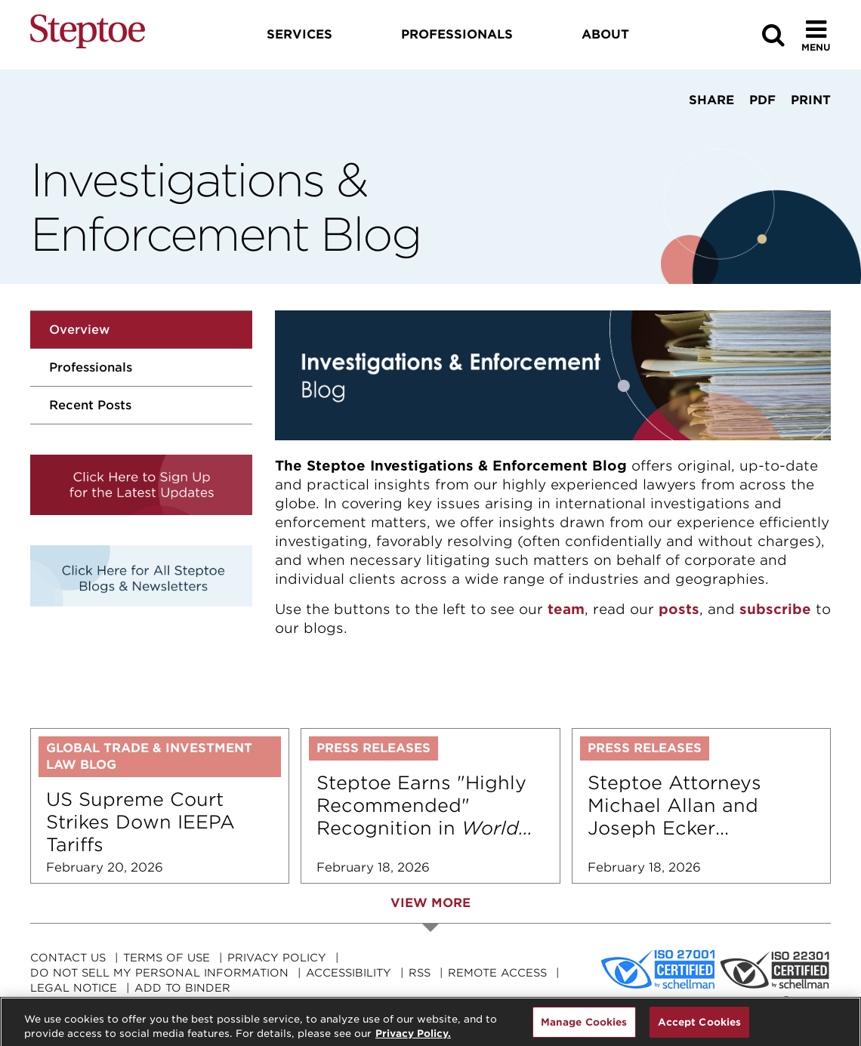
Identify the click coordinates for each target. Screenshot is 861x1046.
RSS (419, 973)
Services (299, 34)
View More (430, 903)
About (605, 34)
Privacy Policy (276, 958)
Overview (79, 329)
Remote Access (497, 973)
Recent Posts (90, 405)
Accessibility (348, 973)
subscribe (775, 609)
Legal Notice (73, 988)
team (566, 609)
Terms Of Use (166, 958)
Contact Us (68, 958)
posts (679, 609)
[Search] (773, 35)
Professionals (90, 367)
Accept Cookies (700, 1029)
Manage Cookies (584, 1029)
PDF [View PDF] (762, 100)
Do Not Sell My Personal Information (159, 973)
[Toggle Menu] (816, 35)
